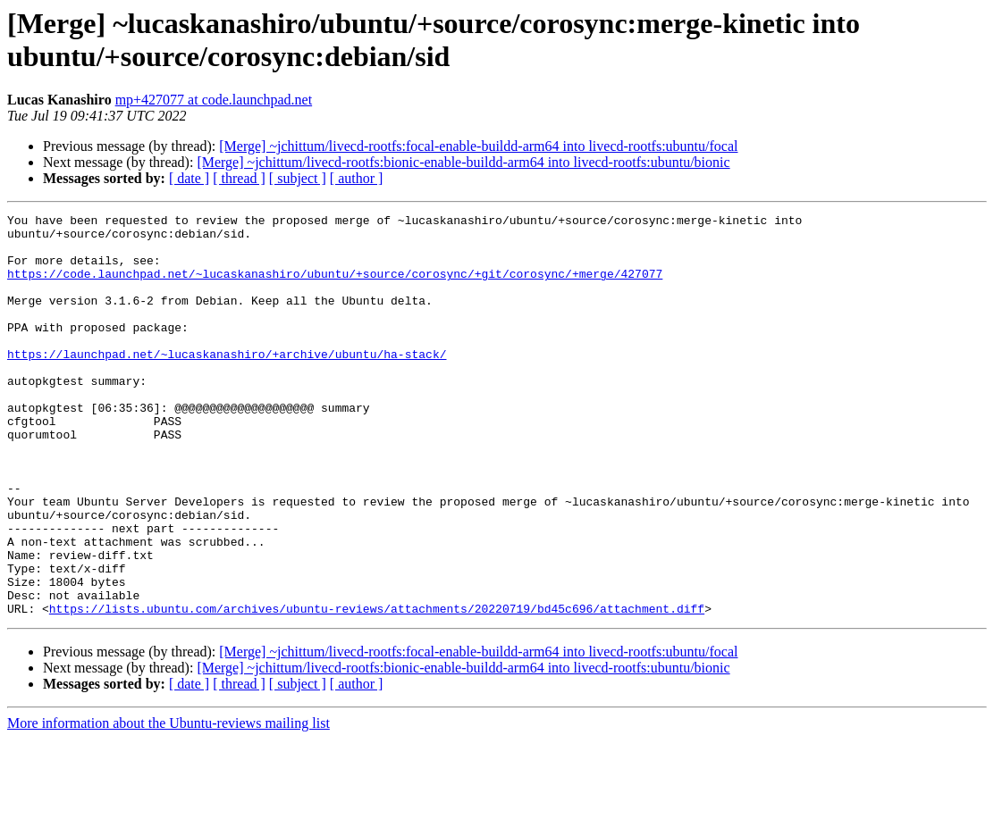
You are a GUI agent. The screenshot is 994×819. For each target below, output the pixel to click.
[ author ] (356, 178)
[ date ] (189, 178)
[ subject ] (297, 178)
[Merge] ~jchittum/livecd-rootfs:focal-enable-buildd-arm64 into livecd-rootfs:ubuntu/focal (478, 146)
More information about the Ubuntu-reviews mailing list (168, 803)
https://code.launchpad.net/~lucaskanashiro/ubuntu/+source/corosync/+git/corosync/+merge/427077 (334, 287)
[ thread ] (239, 178)
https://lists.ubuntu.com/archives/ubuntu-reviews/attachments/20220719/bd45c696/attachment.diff (376, 689)
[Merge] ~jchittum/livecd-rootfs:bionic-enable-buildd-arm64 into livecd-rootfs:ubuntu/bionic (463, 162)
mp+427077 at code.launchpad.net (214, 99)
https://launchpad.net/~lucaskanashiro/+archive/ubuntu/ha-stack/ (226, 383)
